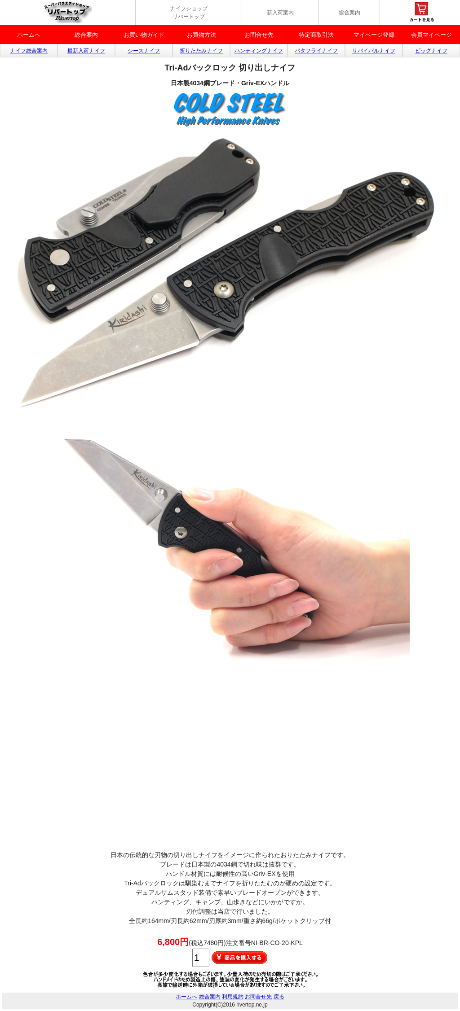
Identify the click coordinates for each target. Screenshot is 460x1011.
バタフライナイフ (316, 51)
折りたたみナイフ (201, 51)
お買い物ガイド (144, 34)
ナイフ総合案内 (29, 51)
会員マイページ (431, 34)
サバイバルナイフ (373, 51)
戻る (279, 996)
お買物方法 (201, 34)
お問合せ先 (259, 34)
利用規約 (232, 996)
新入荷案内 (280, 12)
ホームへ (28, 34)
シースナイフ (144, 51)
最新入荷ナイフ (86, 51)
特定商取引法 (316, 34)
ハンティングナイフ (258, 51)
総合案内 (349, 12)
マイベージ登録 (374, 34)
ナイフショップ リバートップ (189, 12)
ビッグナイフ (431, 51)
